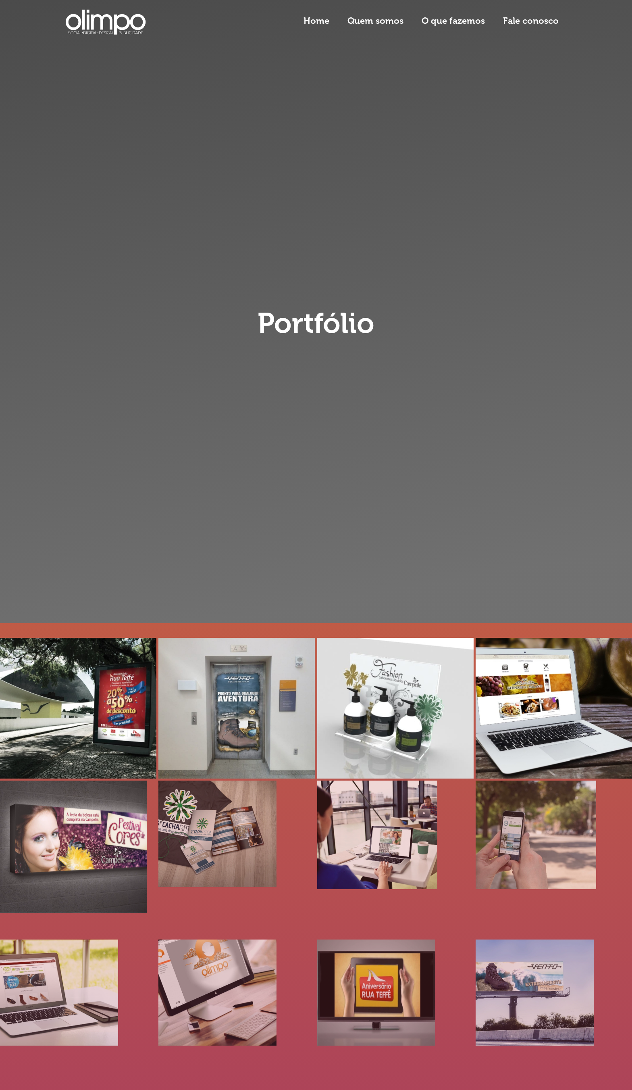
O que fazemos (453, 20)
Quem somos (375, 20)
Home (316, 20)
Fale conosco (531, 20)
